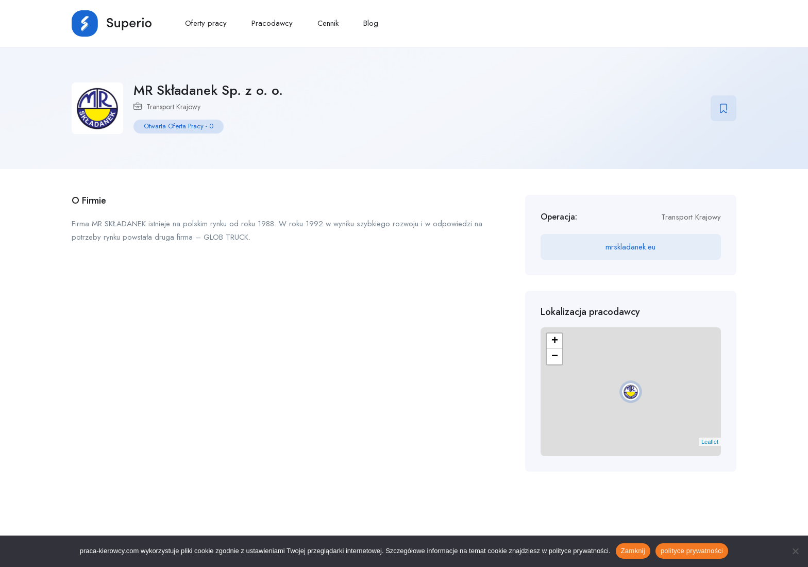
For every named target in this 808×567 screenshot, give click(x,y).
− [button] (554, 356)
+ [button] (554, 341)
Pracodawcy (272, 23)
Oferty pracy (206, 23)
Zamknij (633, 551)
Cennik (328, 23)
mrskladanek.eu (630, 247)
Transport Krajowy (173, 107)
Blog (370, 23)
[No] (795, 551)
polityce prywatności (692, 551)
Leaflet (709, 442)
